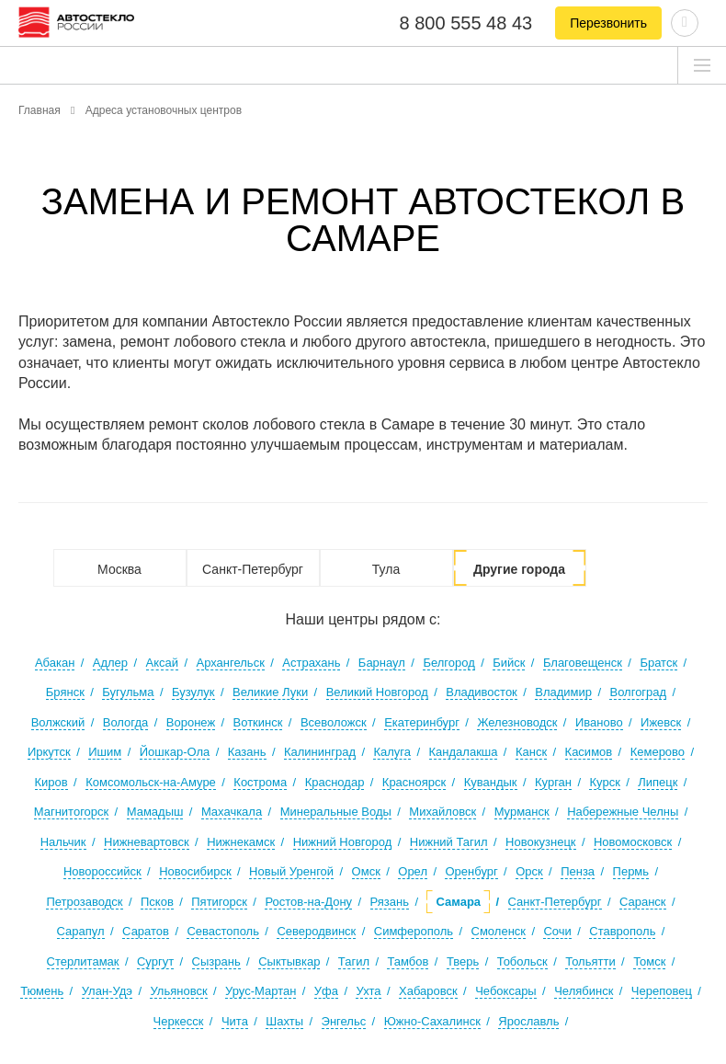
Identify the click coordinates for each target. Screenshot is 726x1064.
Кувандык (490, 782)
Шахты (284, 1021)
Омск (366, 871)
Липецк (657, 782)
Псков (157, 902)
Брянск (65, 692)
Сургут (155, 961)
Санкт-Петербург (252, 569)
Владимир (563, 692)
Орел (412, 871)
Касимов (589, 752)
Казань (247, 752)
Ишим (104, 752)
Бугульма (127, 692)
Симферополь (413, 931)
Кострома (260, 782)
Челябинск (583, 991)
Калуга (392, 752)
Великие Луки (270, 692)
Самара (458, 902)
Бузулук (193, 692)
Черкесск (178, 1021)
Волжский (58, 722)
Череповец (661, 991)
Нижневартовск (146, 842)
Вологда (126, 722)
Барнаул (381, 662)
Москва (119, 569)
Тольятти (590, 961)
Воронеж (190, 722)
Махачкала (231, 811)
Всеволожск (334, 722)
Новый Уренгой (291, 871)
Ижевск (661, 722)
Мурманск (522, 811)
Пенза (578, 871)
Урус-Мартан (260, 991)
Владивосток (481, 692)
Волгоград (637, 692)
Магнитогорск (71, 811)
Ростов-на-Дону (308, 902)
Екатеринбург (421, 722)
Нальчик (63, 842)
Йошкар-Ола (175, 752)
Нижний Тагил (449, 842)
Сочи (557, 931)
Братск (658, 662)
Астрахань (311, 662)
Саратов (145, 931)
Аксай (162, 662)
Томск (649, 961)
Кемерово (657, 752)
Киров (51, 782)
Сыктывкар (289, 961)
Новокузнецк (540, 842)
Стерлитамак (83, 961)
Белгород (448, 662)
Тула (386, 569)
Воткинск (258, 722)
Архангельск (231, 662)
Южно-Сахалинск (432, 1021)
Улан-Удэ (107, 991)
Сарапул (81, 931)
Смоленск (498, 931)
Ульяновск (178, 991)
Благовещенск (582, 662)
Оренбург (471, 871)
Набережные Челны (622, 811)
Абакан (54, 662)
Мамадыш (155, 811)
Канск (531, 752)
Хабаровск (428, 991)
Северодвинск (316, 931)
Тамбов (407, 961)
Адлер (110, 662)
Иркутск (49, 752)
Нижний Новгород (342, 842)
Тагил (353, 961)
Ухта (368, 991)
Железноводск (517, 722)
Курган (553, 782)
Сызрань (216, 961)
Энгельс (344, 1021)
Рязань (389, 902)
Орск (529, 871)
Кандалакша (463, 752)
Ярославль (528, 1021)
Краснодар (335, 782)
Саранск (642, 902)
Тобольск (522, 961)
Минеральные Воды (335, 811)
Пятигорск (219, 902)
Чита (234, 1021)
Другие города (519, 569)
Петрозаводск (84, 902)
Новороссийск (102, 871)
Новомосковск (633, 842)
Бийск (509, 662)
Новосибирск (195, 871)
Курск (604, 782)
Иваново (599, 722)
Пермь (631, 871)
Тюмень (41, 991)
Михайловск (442, 811)
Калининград (320, 752)
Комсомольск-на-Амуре (150, 782)
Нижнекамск (241, 842)
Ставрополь (622, 931)
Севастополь (223, 931)
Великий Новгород (377, 692)
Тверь (463, 961)
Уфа (326, 991)
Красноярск (414, 782)
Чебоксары (506, 991)
